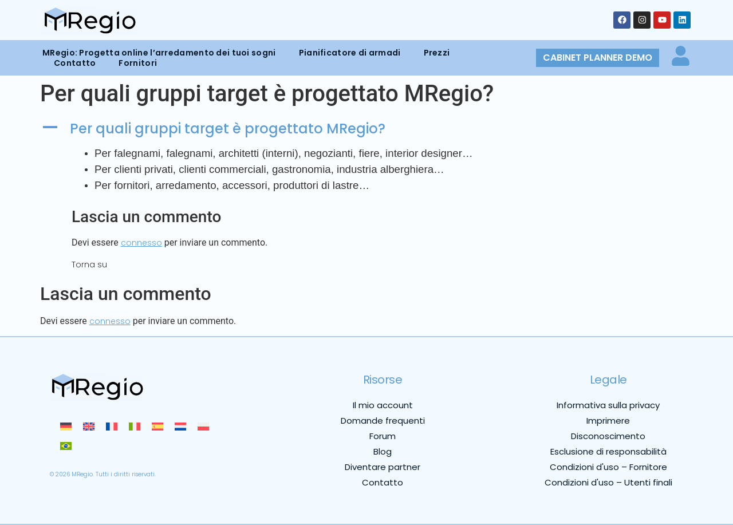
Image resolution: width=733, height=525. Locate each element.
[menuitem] (65, 426)
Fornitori (138, 63)
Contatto (75, 63)
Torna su (89, 264)
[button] (366, 129)
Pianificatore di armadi (350, 53)
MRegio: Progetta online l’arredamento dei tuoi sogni (159, 53)
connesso (141, 242)
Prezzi (437, 53)
